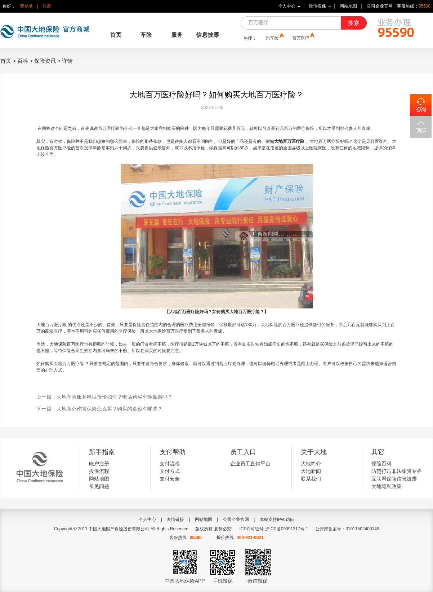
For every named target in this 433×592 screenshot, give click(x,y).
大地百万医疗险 (289, 141)
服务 (177, 35)
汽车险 (274, 38)
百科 (22, 61)
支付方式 (170, 471)
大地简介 (311, 463)
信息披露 (207, 35)
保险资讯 (45, 61)
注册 (47, 6)
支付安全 (170, 479)
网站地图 (348, 6)
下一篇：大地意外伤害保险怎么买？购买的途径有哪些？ (99, 409)
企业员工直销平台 (250, 463)
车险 (146, 35)
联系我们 (311, 479)
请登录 (26, 6)
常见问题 (99, 486)
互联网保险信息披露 (394, 479)
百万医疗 (302, 38)
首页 (115, 35)
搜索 (354, 23)
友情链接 (175, 519)
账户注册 (99, 463)
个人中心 (286, 6)
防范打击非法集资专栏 (396, 471)
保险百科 (381, 463)
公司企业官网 (380, 6)
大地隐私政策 (386, 486)
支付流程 (170, 463)
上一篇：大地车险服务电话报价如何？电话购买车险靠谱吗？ (104, 397)
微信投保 (317, 6)
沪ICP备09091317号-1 (286, 528)
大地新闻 (311, 471)
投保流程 (99, 471)
